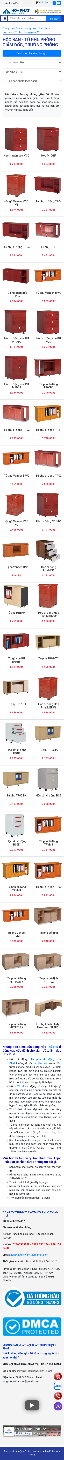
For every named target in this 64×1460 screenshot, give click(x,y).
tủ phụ (53, 1047)
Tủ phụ (21, 1086)
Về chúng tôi (11, 3)
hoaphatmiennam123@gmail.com (29, 1254)
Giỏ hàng (44, 2)
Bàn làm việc (40, 1063)
